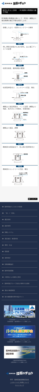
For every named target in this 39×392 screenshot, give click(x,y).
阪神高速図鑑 (9, 270)
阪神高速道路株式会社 (21, 379)
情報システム (9, 232)
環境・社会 (8, 245)
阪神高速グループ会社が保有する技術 (17, 283)
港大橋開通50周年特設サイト (14, 297)
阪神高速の (13, 207)
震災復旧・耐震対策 (11, 238)
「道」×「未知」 (10, 213)
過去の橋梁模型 (10, 290)
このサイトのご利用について (19, 382)
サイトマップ (19, 385)
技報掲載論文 (9, 264)
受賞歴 (7, 251)
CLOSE (35, 3)
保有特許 (8, 258)
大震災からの (13, 277)
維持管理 (8, 226)
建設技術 (8, 219)
